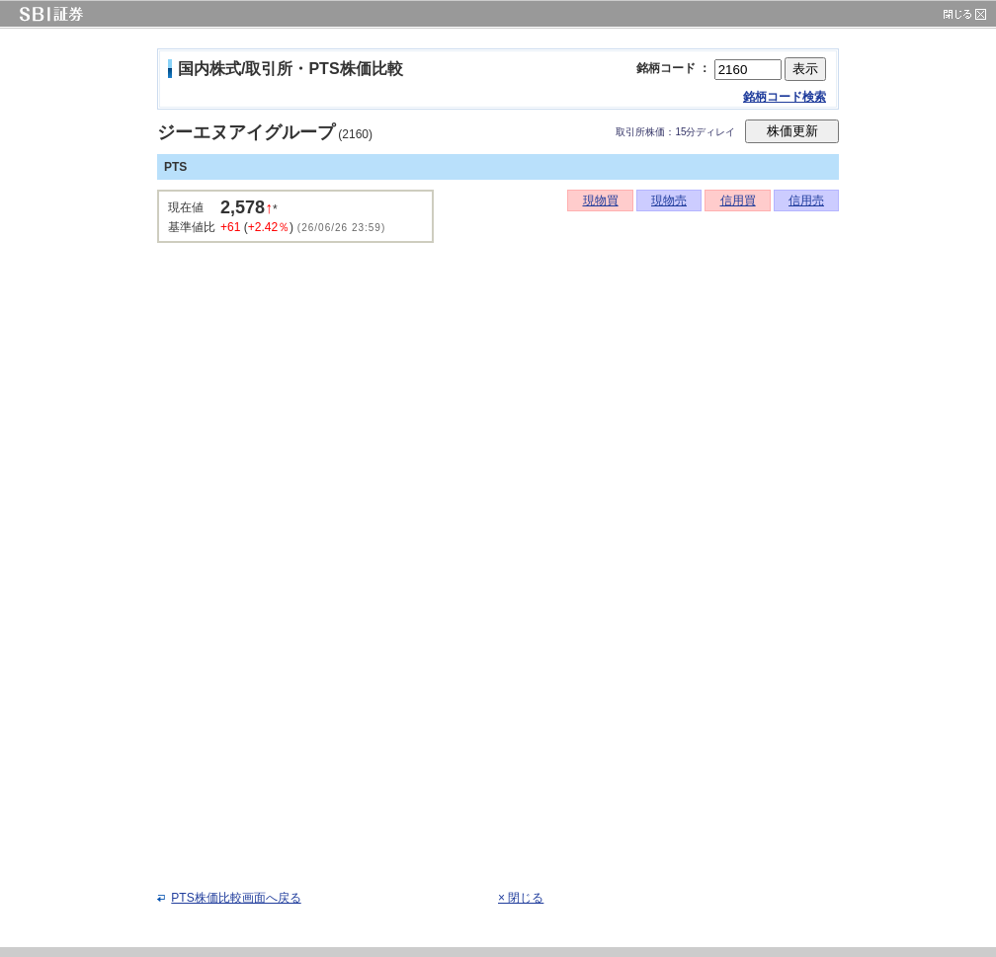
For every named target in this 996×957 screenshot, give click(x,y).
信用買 (738, 200)
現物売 (669, 200)
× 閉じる (520, 898)
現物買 (601, 200)
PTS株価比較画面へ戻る (235, 898)
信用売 (806, 200)
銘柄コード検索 (784, 97)
